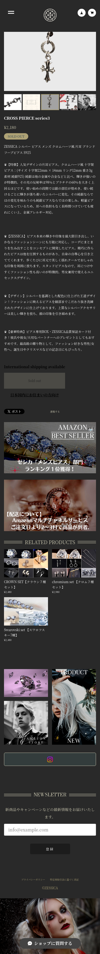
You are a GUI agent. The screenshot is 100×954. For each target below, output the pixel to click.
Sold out (34, 380)
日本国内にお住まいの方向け (34, 394)
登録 (50, 849)
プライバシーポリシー (33, 880)
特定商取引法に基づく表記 (64, 880)
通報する (55, 411)
